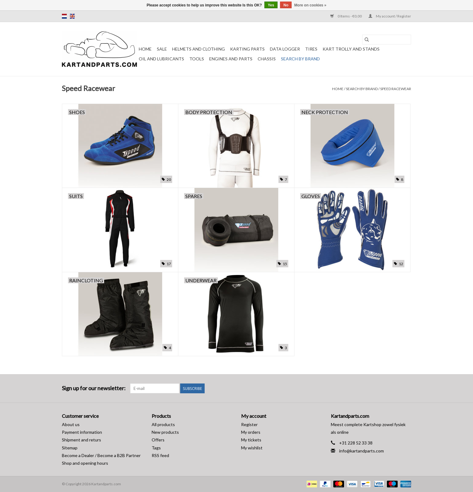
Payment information (82, 432)
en (72, 16)
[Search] (386, 39)
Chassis (267, 58)
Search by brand (300, 58)
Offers (158, 439)
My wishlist (252, 447)
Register (249, 424)
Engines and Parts (230, 58)
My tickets (251, 439)
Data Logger (285, 48)
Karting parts (247, 48)
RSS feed (160, 455)
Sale (162, 48)
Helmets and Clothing (198, 48)
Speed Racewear (395, 88)
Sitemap (70, 447)
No (285, 5)
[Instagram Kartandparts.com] (406, 388)
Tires (311, 48)
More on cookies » (310, 5)
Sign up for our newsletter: (94, 388)
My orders (250, 432)
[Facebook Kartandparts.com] (395, 388)
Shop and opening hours (85, 463)
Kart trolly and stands (351, 48)
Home (145, 48)
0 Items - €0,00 (346, 16)
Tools (196, 58)
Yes (271, 5)
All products (163, 424)
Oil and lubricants (161, 58)
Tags (156, 447)
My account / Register (390, 16)
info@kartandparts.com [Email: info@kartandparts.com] (361, 450)
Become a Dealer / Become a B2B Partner (101, 455)
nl (64, 16)
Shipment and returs (81, 439)
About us (71, 424)
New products (165, 432)
